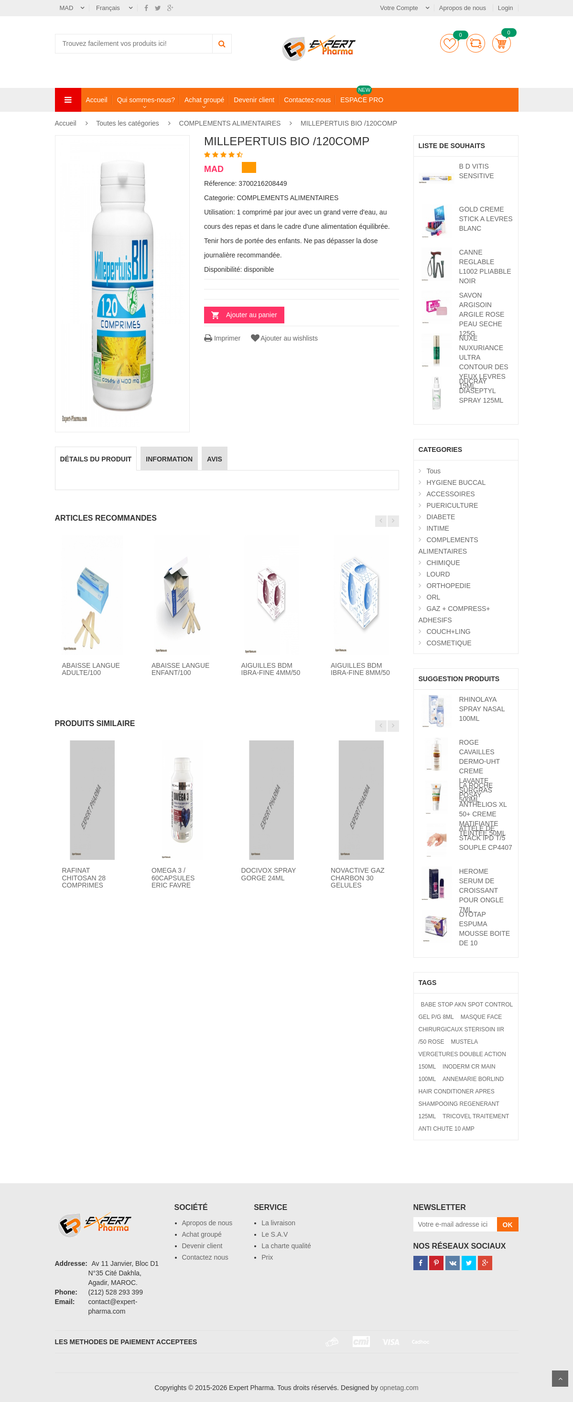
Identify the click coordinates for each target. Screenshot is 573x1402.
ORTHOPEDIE (449, 585)
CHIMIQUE (443, 563)
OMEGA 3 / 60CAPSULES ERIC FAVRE (173, 878)
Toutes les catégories (127, 123)
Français (108, 7)
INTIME (438, 528)
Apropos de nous (463, 7)
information (169, 459)
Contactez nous (205, 1257)
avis (214, 459)
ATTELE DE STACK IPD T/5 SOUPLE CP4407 (485, 837)
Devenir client (254, 100)
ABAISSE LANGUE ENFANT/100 (180, 669)
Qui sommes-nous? (146, 100)
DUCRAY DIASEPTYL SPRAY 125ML (481, 390)
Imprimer (222, 338)
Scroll (560, 1378)
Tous (434, 471)
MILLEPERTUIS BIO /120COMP (349, 123)
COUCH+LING (449, 631)
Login (505, 7)
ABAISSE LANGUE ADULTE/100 (91, 669)
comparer (475, 43)
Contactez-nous (307, 100)
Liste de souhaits (449, 43)
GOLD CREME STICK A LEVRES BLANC (486, 218)
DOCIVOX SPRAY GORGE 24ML (268, 874)
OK (508, 1225)
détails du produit (96, 459)
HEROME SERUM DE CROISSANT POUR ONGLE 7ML (481, 890)
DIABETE (441, 517)
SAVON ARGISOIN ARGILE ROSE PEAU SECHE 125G (482, 314)
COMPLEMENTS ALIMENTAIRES (230, 123)
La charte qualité (286, 1246)
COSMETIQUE (449, 643)
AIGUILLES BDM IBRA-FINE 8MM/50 (360, 669)
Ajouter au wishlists (283, 338)
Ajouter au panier (251, 315)
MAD (67, 7)
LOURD (438, 574)
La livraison (278, 1223)
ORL (434, 597)
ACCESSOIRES (451, 494)
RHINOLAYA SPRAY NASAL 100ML (482, 709)
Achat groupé (204, 100)
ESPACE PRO (361, 99)
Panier (501, 43)
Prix (267, 1257)
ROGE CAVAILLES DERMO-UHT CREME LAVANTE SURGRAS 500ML (479, 770)
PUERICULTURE (452, 505)
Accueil (97, 100)
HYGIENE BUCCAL (456, 482)
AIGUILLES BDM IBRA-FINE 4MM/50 (271, 669)
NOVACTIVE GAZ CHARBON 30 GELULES (358, 878)
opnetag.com (399, 1387)
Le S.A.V (274, 1234)
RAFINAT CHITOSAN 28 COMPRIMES (84, 878)
